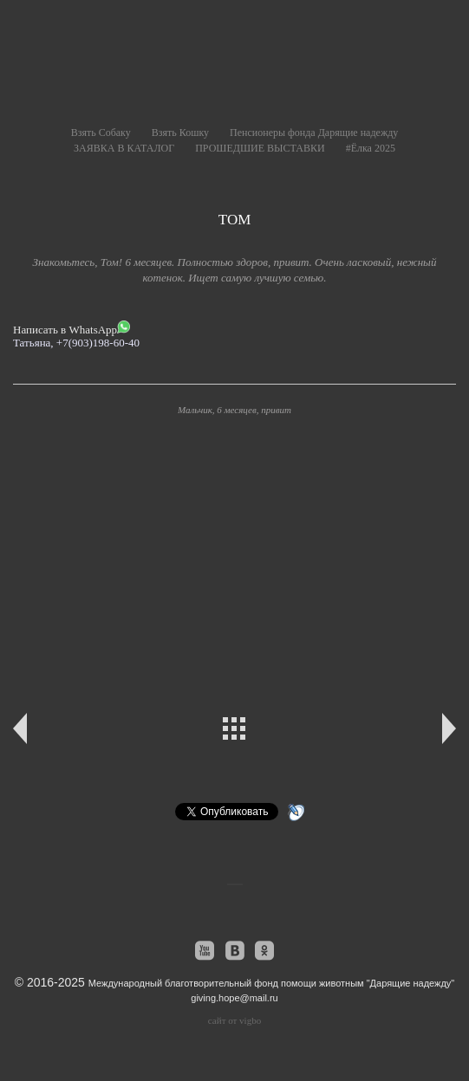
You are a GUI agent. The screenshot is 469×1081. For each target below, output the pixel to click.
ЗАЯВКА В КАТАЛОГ (124, 148)
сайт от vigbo (234, 1020)
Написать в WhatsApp (71, 328)
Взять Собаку (101, 132)
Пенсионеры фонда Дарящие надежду (314, 132)
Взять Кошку (180, 132)
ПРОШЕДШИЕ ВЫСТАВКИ (259, 148)
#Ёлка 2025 (370, 148)
